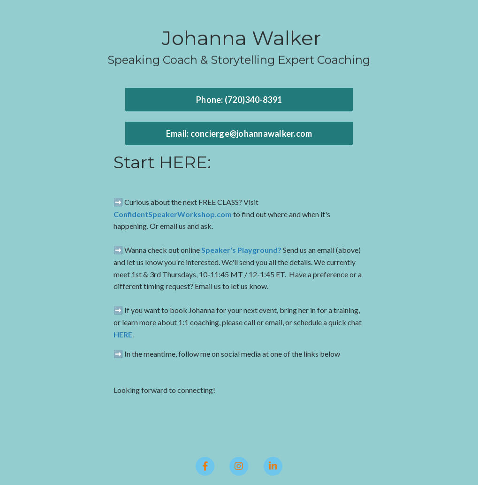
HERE (123, 334)
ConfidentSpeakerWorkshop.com (173, 214)
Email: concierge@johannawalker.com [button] (239, 133)
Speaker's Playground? (241, 249)
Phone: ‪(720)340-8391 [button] (239, 99)
